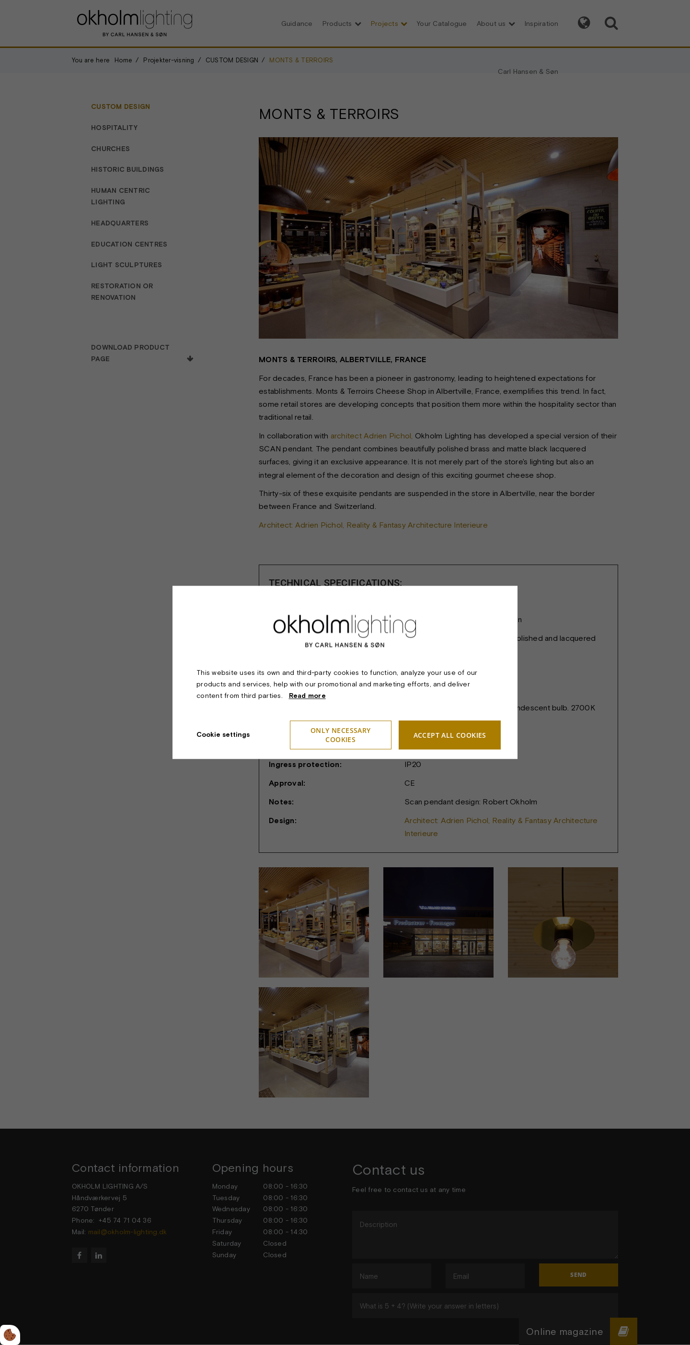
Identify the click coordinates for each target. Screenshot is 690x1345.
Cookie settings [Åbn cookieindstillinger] (223, 735)
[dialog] (345, 672)
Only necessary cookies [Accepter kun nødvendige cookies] (340, 735)
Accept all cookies (450, 735)
